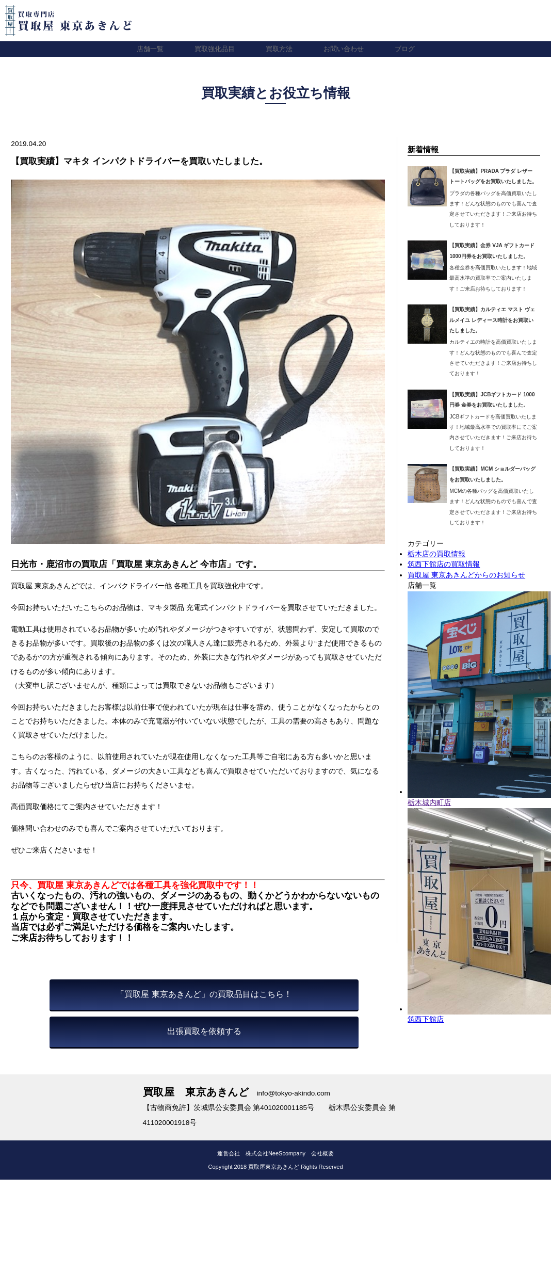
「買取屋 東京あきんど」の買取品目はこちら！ (203, 994)
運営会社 (228, 1153)
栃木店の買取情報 (436, 554)
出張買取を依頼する (204, 1031)
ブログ (409, 49)
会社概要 (322, 1153)
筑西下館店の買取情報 (444, 564)
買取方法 (279, 49)
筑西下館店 (426, 1019)
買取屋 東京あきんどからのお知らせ (466, 575)
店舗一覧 (145, 49)
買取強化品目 (212, 49)
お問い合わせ (346, 49)
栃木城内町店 (429, 803)
